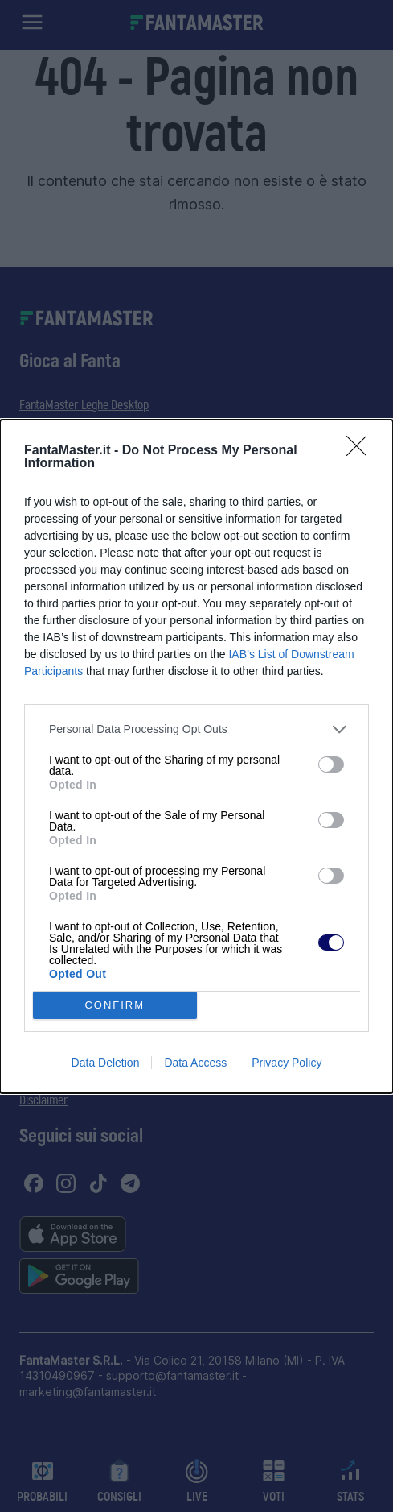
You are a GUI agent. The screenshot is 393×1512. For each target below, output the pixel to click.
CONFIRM (114, 1005)
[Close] (361, 451)
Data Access (195, 1062)
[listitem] (196, 729)
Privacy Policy (286, 1062)
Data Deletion (106, 1062)
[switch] (331, 764)
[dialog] (196, 756)
